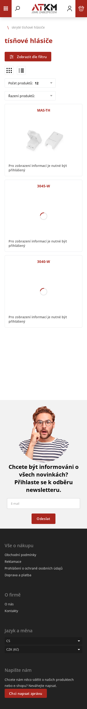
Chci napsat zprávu (25, 693)
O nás (9, 604)
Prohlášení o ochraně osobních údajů (34, 568)
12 (36, 83)
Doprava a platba (18, 575)
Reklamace (13, 561)
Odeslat (43, 518)
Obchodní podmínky (20, 555)
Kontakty (11, 611)
